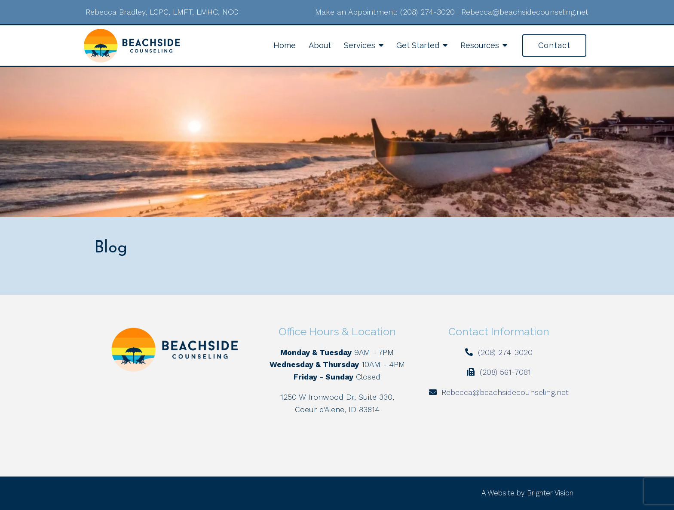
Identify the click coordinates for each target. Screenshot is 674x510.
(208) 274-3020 (427, 11)
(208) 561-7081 (505, 371)
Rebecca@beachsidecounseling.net (524, 11)
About (320, 45)
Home (284, 45)
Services (359, 45)
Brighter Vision (550, 493)
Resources (479, 45)
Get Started (417, 45)
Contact (554, 45)
